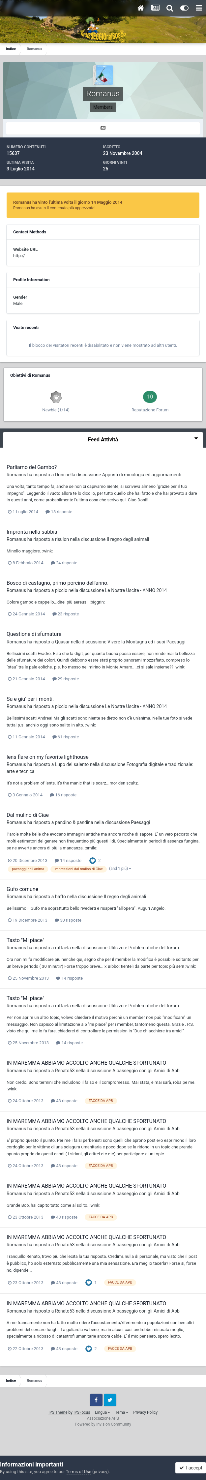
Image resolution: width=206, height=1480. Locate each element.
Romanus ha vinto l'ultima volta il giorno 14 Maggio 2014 (67, 202)
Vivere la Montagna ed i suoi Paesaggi (146, 641)
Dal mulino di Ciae (28, 815)
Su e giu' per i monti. (30, 699)
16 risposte (63, 794)
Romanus (16, 474)
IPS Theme (58, 1412)
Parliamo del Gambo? (32, 467)
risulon (62, 539)
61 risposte (65, 736)
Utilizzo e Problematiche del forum (143, 947)
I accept (190, 1467)
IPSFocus (82, 1412)
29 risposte (65, 678)
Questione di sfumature (34, 634)
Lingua (102, 1412)
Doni (59, 474)
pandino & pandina (74, 822)
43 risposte (64, 1100)
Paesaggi (140, 822)
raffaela (63, 947)
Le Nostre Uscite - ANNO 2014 (136, 590)
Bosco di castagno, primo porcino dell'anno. (57, 583)
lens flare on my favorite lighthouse (48, 757)
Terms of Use (78, 1471)
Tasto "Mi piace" (25, 940)
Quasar (62, 641)
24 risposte (64, 562)
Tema (121, 1412)
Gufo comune (22, 889)
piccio (61, 590)
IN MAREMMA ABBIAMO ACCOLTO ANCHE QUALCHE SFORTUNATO (86, 1063)
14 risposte (68, 860)
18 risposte (58, 511)
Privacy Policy (145, 1412)
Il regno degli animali (128, 539)
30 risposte (68, 920)
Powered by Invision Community (103, 1424)
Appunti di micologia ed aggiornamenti (141, 474)
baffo (60, 896)
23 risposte (65, 613)
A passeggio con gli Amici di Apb (146, 1070)
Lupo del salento (72, 764)
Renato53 (65, 1070)
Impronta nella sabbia (32, 532)
